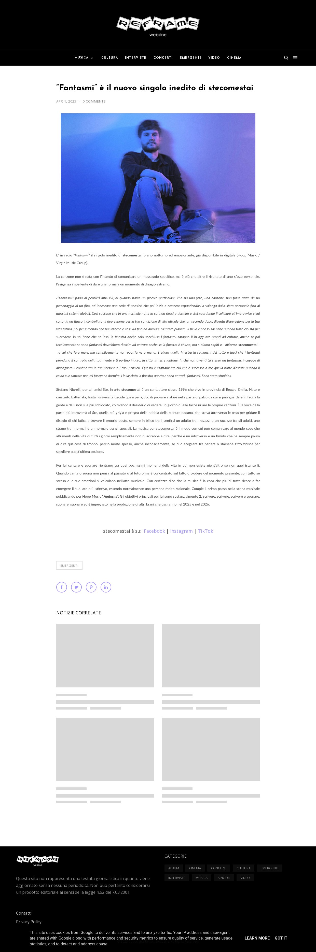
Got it (281, 938)
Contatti (24, 913)
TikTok (205, 531)
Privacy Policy (29, 922)
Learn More (257, 938)
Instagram (181, 531)
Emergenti (69, 565)
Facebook (154, 531)
